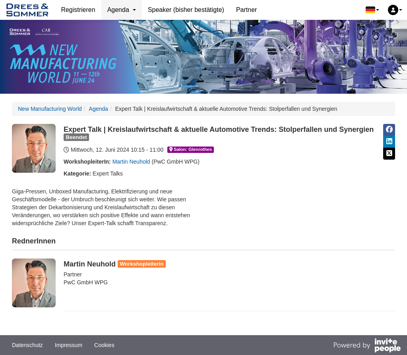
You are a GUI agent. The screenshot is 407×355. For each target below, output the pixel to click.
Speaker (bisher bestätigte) (186, 9)
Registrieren (78, 9)
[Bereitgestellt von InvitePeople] (367, 346)
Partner (246, 9)
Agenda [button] (121, 9)
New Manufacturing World (50, 109)
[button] (372, 10)
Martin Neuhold (131, 161)
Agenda (98, 109)
